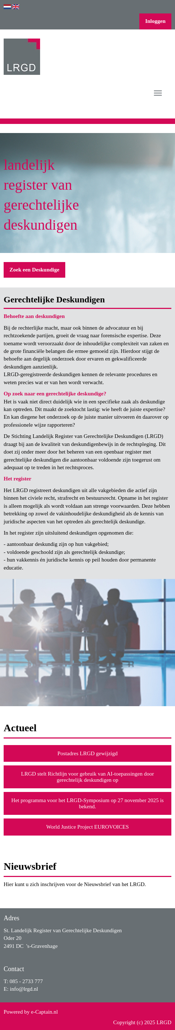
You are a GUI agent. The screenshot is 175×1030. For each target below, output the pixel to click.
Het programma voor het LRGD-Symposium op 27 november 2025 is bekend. (87, 803)
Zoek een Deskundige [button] (34, 270)
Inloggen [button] (155, 21)
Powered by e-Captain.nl (31, 1012)
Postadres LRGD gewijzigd (88, 753)
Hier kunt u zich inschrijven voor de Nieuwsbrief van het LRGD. (75, 884)
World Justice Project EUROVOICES (87, 827)
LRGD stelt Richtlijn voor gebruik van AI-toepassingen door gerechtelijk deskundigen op (87, 777)
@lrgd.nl (24, 989)
